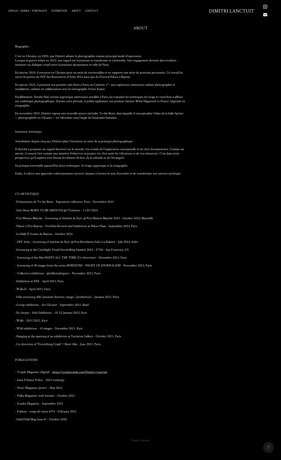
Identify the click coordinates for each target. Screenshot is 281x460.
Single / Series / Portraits (27, 11)
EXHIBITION (59, 11)
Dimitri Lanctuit (231, 11)
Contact (91, 11)
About (76, 11)
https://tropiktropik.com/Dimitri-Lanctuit (79, 372)
